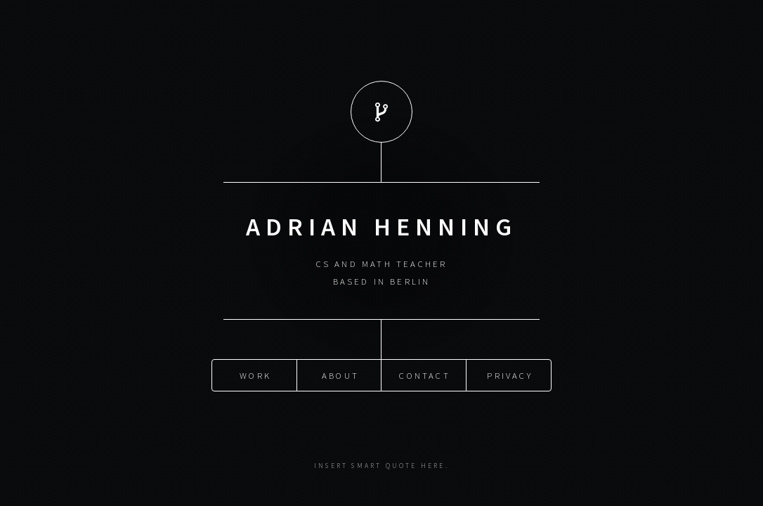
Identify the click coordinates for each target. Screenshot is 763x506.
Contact (424, 374)
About (340, 374)
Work (255, 374)
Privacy (509, 374)
